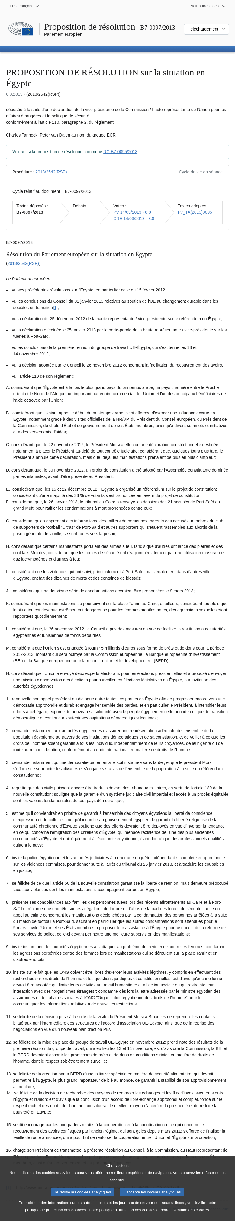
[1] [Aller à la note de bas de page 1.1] (55, 307)
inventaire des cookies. (190, 1216)
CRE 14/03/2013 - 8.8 (133, 218)
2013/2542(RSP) (51, 171)
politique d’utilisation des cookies (127, 1216)
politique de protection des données (55, 1216)
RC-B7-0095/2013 (120, 151)
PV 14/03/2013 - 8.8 (132, 212)
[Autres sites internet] (208, 6)
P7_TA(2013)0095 (195, 212)
